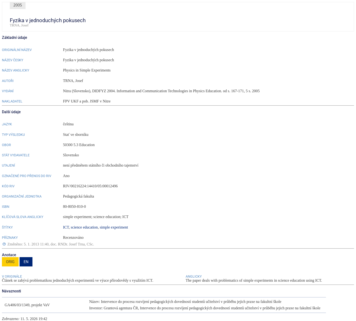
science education (84, 227)
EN (26, 262)
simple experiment (114, 227)
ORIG (10, 262)
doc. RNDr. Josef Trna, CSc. (72, 244)
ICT (66, 227)
